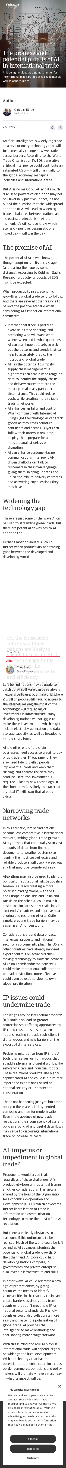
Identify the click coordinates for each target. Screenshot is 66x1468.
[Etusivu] (12, 5)
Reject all (33, 1449)
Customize (33, 1458)
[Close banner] (59, 1387)
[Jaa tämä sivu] (52, 127)
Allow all (33, 1439)
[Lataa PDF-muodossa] (60, 127)
